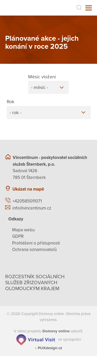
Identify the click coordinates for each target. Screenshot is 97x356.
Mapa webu (23, 230)
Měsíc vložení (42, 77)
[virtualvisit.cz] (35, 339)
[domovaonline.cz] (56, 331)
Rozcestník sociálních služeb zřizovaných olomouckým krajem (35, 282)
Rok (10, 101)
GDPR (18, 236)
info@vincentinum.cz (31, 208)
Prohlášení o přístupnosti (36, 243)
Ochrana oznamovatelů (34, 249)
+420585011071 (27, 201)
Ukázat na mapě (28, 189)
